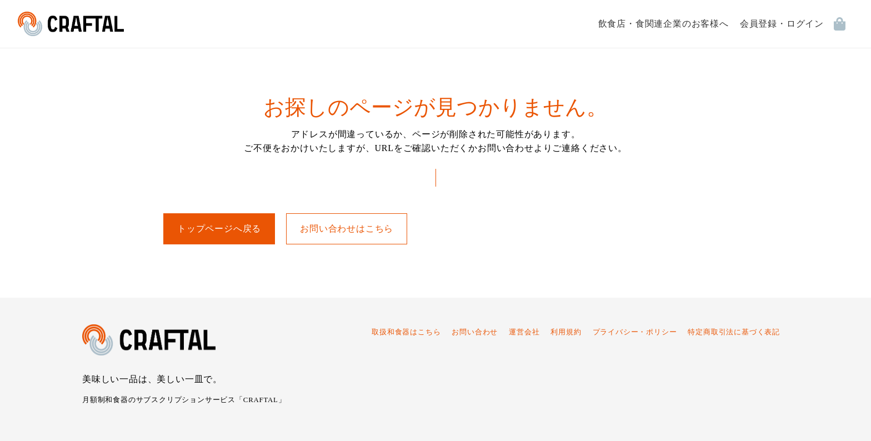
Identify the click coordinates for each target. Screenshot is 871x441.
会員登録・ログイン (782, 23)
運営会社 (524, 332)
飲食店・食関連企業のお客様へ (663, 23)
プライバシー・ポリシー (635, 332)
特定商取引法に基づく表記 (734, 332)
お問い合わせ (475, 332)
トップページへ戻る (219, 228)
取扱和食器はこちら (406, 332)
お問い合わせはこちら (346, 228)
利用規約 (565, 332)
